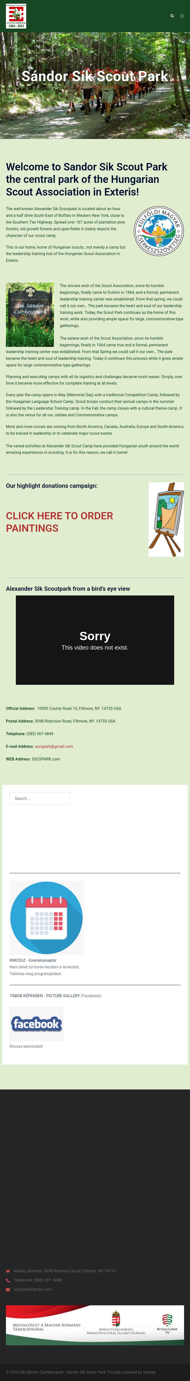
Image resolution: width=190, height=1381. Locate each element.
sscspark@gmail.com (54, 746)
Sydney (149, 1372)
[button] (172, 16)
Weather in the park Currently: (95, 839)
